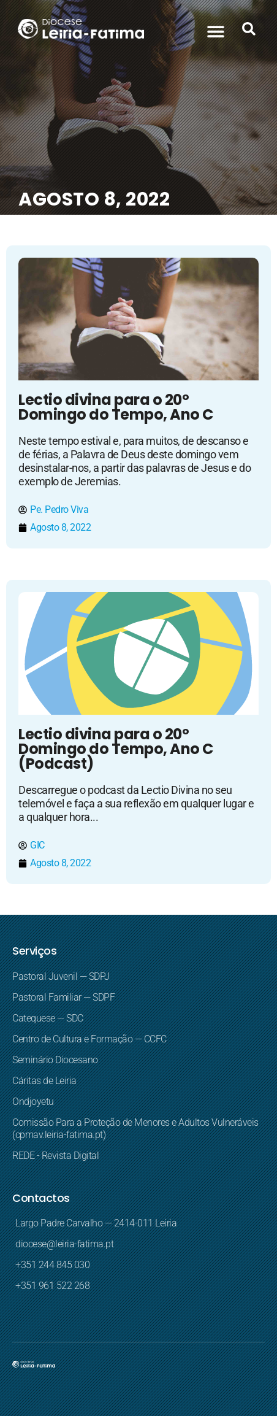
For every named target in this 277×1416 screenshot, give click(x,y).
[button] (215, 31)
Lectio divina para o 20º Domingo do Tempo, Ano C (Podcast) (115, 749)
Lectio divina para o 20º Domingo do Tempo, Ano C (115, 407)
